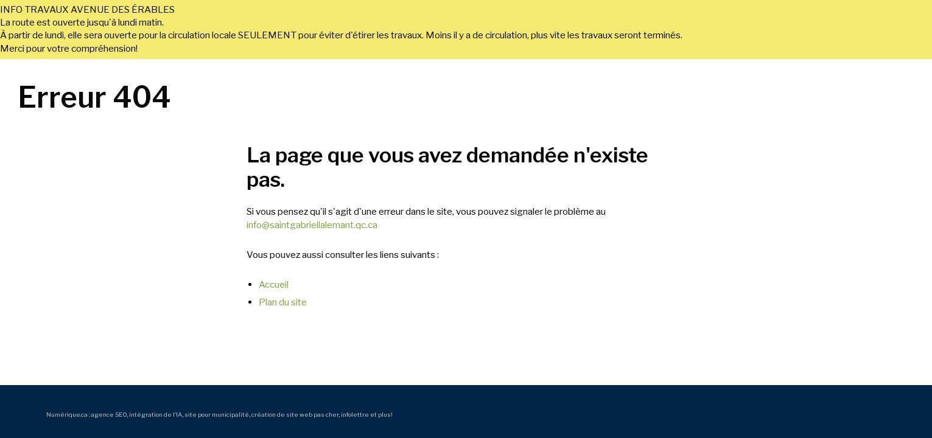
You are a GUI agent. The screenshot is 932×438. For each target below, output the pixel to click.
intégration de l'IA (155, 414)
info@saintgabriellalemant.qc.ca (312, 225)
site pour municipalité (216, 414)
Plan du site (283, 302)
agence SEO (109, 414)
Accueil (274, 284)
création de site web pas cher (294, 414)
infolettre (355, 414)
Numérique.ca (67, 414)
